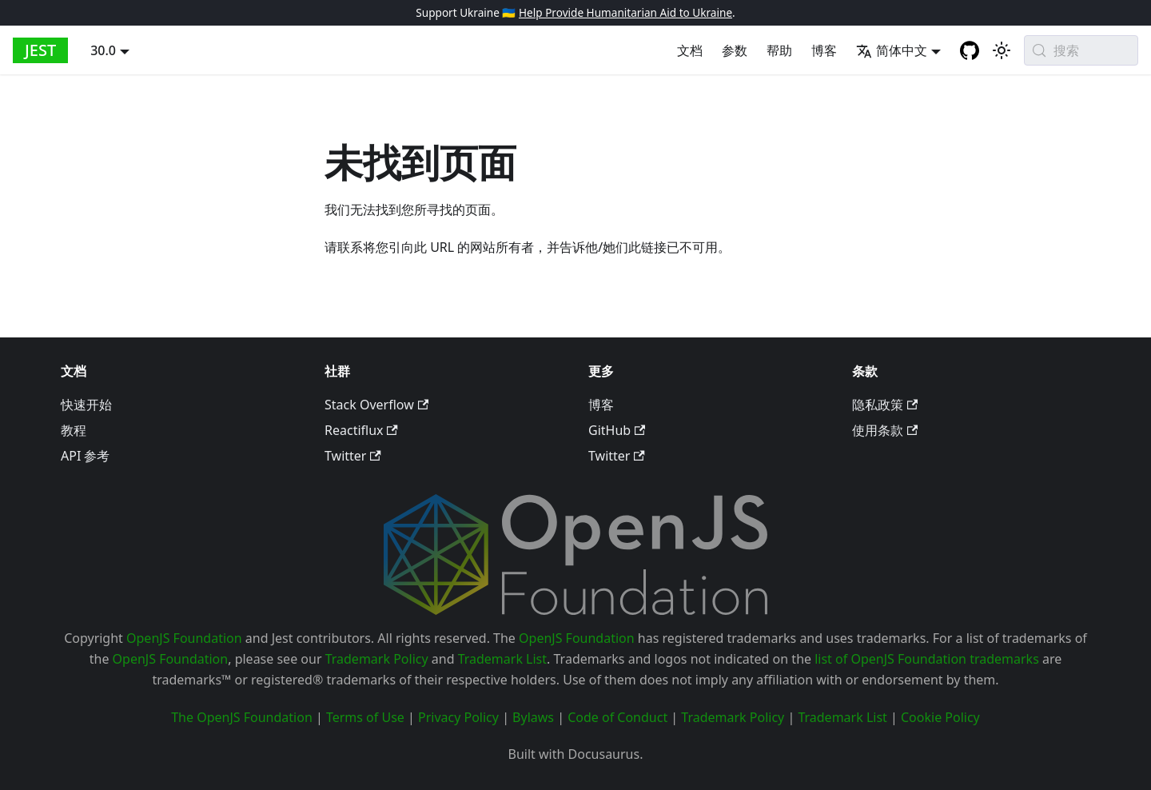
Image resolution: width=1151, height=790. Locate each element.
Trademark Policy (376, 659)
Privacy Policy (458, 717)
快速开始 (86, 404)
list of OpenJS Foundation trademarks (926, 659)
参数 (734, 50)
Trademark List (502, 659)
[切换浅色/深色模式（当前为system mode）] (1001, 50)
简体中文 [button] (891, 50)
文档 (690, 50)
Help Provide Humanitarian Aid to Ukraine (625, 12)
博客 (824, 50)
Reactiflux (361, 430)
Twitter (353, 456)
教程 (73, 430)
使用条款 (885, 430)
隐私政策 (885, 404)
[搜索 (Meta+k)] (1081, 50)
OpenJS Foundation (184, 638)
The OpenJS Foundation (242, 717)
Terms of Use (365, 717)
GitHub (616, 430)
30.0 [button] (103, 50)
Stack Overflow (376, 404)
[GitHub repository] (969, 50)
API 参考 (85, 456)
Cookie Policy (940, 717)
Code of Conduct (617, 717)
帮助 (779, 50)
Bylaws (533, 717)
